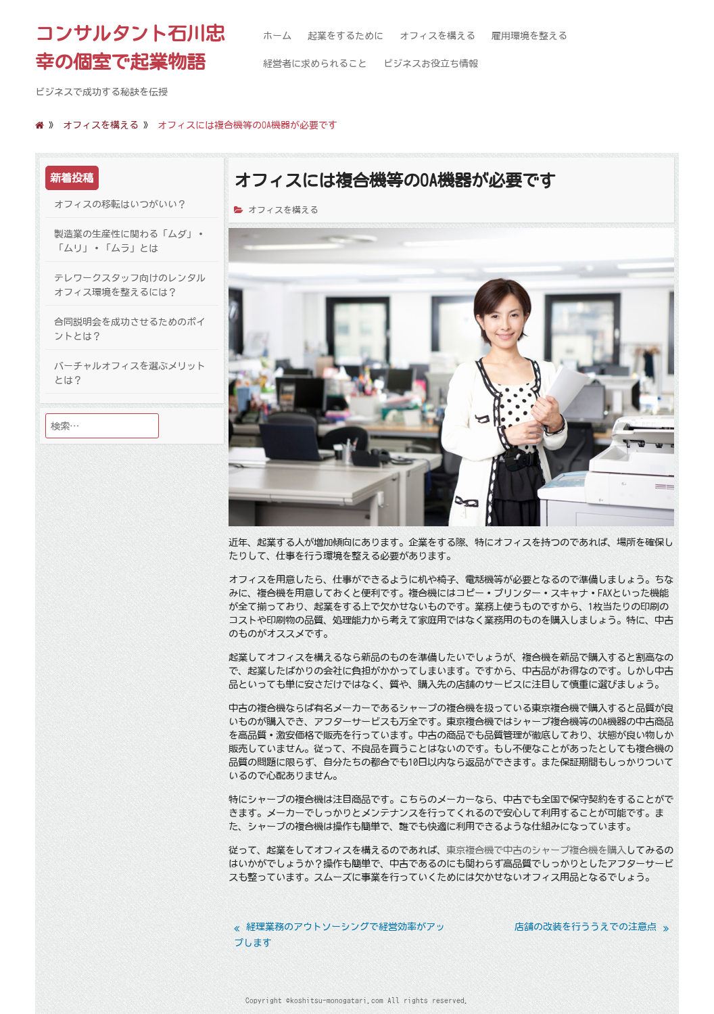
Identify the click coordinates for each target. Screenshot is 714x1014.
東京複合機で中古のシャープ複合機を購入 (536, 850)
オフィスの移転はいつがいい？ (120, 204)
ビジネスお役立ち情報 (430, 63)
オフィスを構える (437, 36)
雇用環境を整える (529, 36)
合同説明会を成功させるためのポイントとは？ (130, 329)
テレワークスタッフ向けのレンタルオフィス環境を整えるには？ (130, 285)
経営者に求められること (315, 63)
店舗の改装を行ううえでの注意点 (586, 926)
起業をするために (345, 36)
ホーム (277, 36)
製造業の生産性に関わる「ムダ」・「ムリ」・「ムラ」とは (130, 241)
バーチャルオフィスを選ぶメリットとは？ (130, 373)
